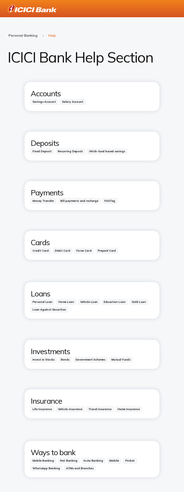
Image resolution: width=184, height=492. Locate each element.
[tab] (44, 102)
